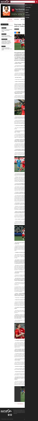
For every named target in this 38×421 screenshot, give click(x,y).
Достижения (23, 19)
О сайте (25, 419)
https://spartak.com (20, 403)
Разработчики (29, 419)
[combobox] (22, 2)
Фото (29, 19)
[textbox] (22, 2)
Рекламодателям (34, 419)
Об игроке (10, 19)
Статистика (16, 19)
